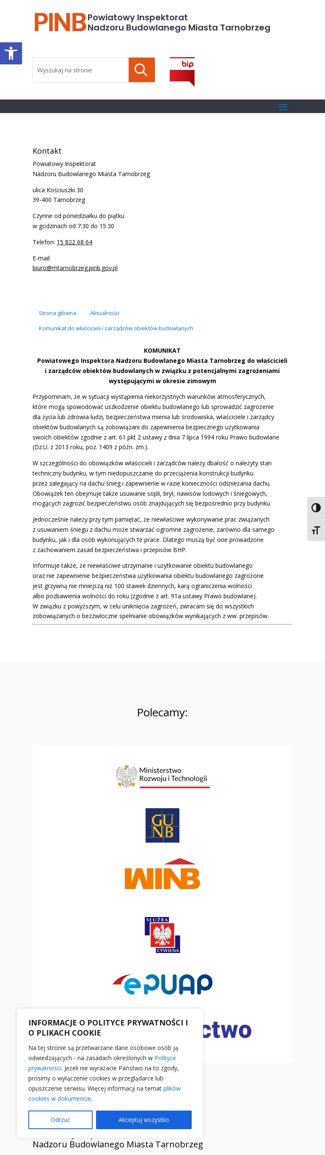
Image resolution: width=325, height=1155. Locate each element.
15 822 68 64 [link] (74, 242)
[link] (11, 53)
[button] (283, 106)
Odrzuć (60, 1120)
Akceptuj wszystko (143, 1120)
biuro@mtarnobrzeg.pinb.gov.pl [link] (75, 268)
